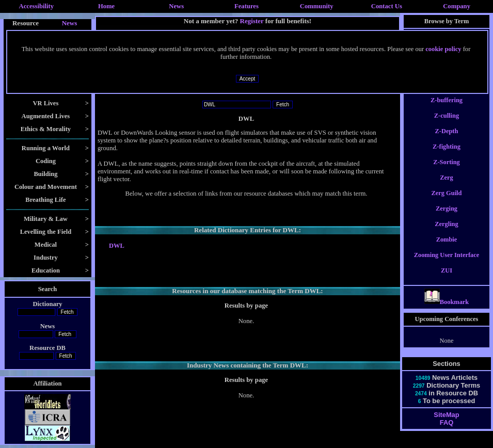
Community (316, 6)
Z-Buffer (447, 94)
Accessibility (36, 6)
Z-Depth (446, 140)
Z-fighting (446, 155)
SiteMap (446, 424)
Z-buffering (447, 109)
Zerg (446, 186)
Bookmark (446, 311)
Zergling (446, 233)
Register (252, 21)
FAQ (446, 432)
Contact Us (386, 6)
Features (246, 6)
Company (456, 6)
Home (106, 6)
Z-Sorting (446, 171)
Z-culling (446, 125)
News (176, 6)
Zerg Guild (447, 202)
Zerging (446, 217)
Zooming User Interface (447, 264)
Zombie (446, 248)
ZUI (446, 279)
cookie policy (443, 49)
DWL (116, 245)
